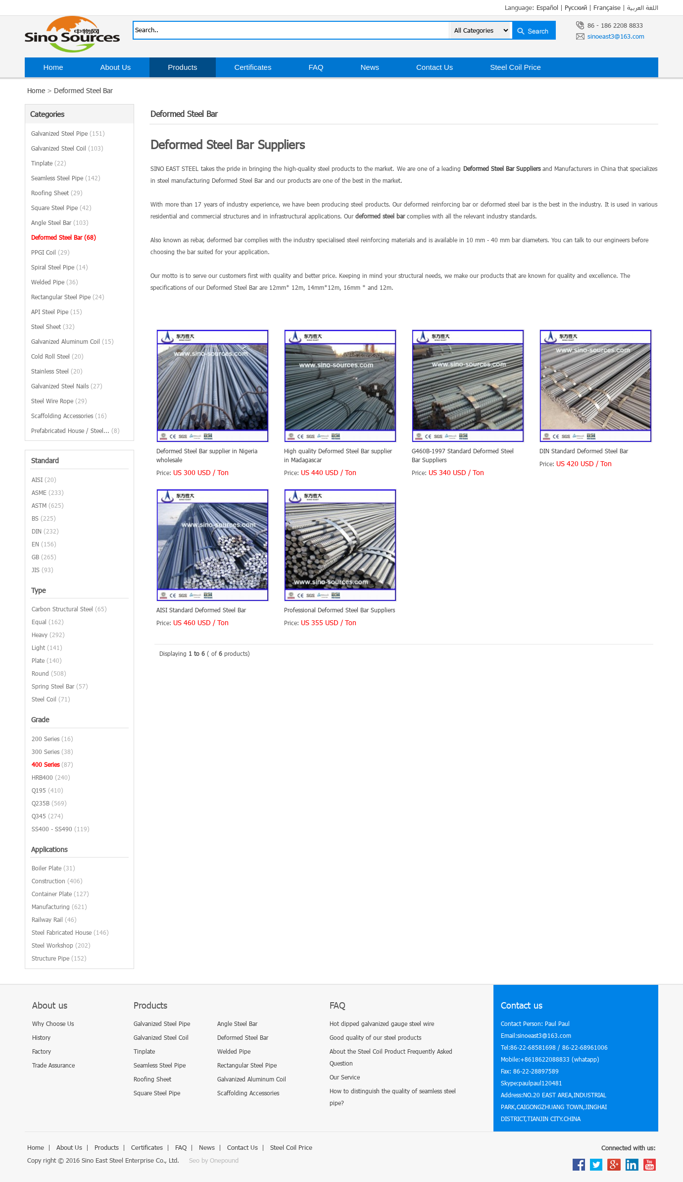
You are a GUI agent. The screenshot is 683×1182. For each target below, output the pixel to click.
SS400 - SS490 (52, 828)
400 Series (45, 764)
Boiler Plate (46, 867)
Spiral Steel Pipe (59, 267)
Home (53, 67)
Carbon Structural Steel (62, 608)
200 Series (45, 738)
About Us (115, 67)
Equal (39, 621)
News (369, 67)
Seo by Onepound (214, 1160)
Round (40, 673)
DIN (37, 531)
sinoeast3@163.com (615, 36)
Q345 (39, 815)
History (41, 1037)
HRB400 (42, 777)
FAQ (315, 67)
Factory (41, 1051)
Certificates (252, 67)
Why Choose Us (53, 1023)
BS (35, 518)
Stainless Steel (57, 371)
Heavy (40, 634)
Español (547, 7)
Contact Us (434, 67)
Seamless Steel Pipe (65, 177)
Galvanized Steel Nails (66, 385)
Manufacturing (51, 906)
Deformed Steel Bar (83, 90)
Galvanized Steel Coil (67, 148)
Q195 (39, 790)
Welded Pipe (54, 281)
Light (38, 647)
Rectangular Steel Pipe (67, 296)
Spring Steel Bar (53, 686)
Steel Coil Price (515, 67)
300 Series (45, 751)
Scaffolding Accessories (69, 415)
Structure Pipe (50, 958)
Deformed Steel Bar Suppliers (501, 168)
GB (35, 556)
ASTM (39, 505)
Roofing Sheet (57, 192)
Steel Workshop (52, 945)
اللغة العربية (642, 7)
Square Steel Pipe (61, 207)
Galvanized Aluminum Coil (72, 341)
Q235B (40, 803)
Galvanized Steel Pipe (68, 133)
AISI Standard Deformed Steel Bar (201, 609)
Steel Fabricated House (62, 932)
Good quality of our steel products (375, 1037)
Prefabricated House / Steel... (75, 430)
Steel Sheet (53, 326)
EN (35, 543)
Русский (576, 7)
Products (182, 67)
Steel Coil (44, 699)
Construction (48, 880)
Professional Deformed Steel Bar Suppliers (339, 609)
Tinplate (48, 163)
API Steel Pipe (56, 311)
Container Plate (52, 893)
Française (607, 7)
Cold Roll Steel (57, 356)
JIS (36, 569)
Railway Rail (47, 919)
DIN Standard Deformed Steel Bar (583, 450)
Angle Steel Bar (60, 222)
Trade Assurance (53, 1065)
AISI (37, 479)
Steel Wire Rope (59, 400)
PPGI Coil (50, 252)
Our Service (345, 1077)
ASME (39, 492)
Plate (38, 660)
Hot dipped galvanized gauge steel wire (382, 1023)
